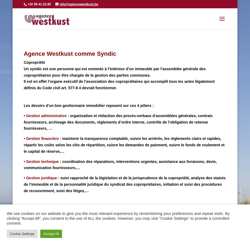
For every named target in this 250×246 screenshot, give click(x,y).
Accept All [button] (51, 234)
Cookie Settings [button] (22, 234)
